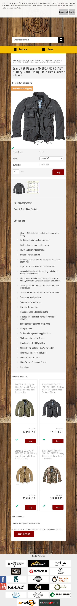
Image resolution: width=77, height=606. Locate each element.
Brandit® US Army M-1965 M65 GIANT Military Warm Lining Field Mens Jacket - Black (53, 388)
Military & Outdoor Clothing (31, 60)
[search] (61, 40)
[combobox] (51, 158)
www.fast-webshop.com (37, 548)
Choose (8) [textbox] (45, 158)
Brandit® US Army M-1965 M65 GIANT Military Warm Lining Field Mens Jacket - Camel (26, 455)
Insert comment (24, 534)
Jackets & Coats (47, 60)
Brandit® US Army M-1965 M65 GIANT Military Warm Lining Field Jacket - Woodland (53, 455)
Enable (72, 12)
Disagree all (63, 12)
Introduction (17, 60)
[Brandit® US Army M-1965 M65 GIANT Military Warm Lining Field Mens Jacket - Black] (38, 92)
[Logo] (37, 22)
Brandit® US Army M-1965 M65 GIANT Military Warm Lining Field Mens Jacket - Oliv (26, 388)
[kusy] (16, 171)
